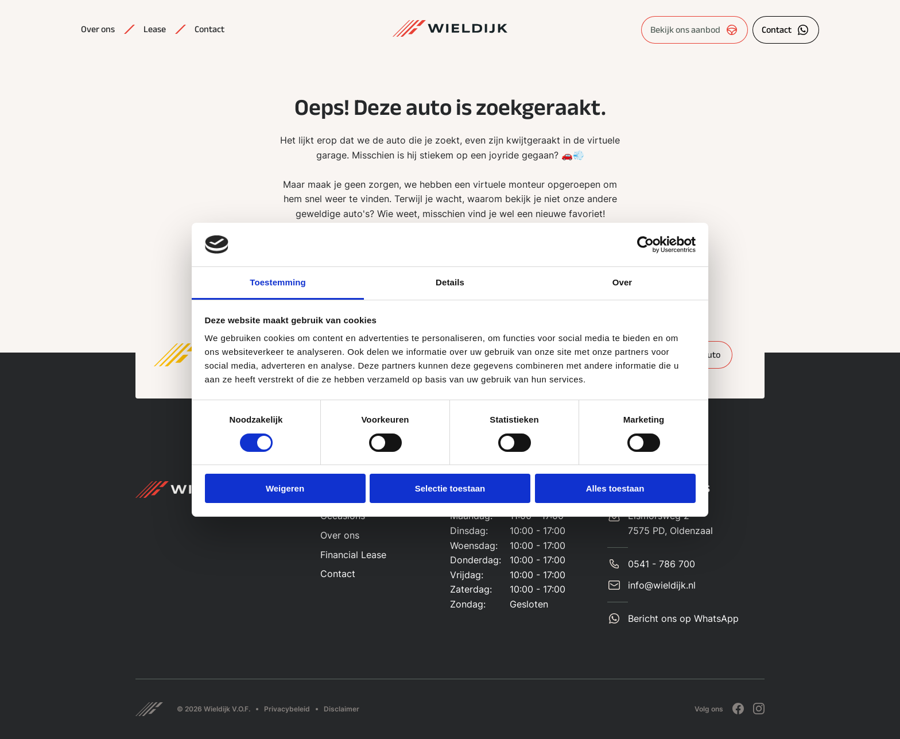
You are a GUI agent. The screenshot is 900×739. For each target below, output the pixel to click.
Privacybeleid (287, 709)
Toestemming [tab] (278, 282)
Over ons (98, 29)
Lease (154, 29)
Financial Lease (353, 554)
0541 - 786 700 (661, 564)
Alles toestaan (615, 488)
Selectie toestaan (450, 488)
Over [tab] (622, 282)
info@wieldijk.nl (662, 585)
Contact (209, 29)
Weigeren (285, 488)
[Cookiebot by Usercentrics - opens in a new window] (645, 244)
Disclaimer (341, 709)
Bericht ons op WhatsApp (683, 618)
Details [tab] (450, 282)
